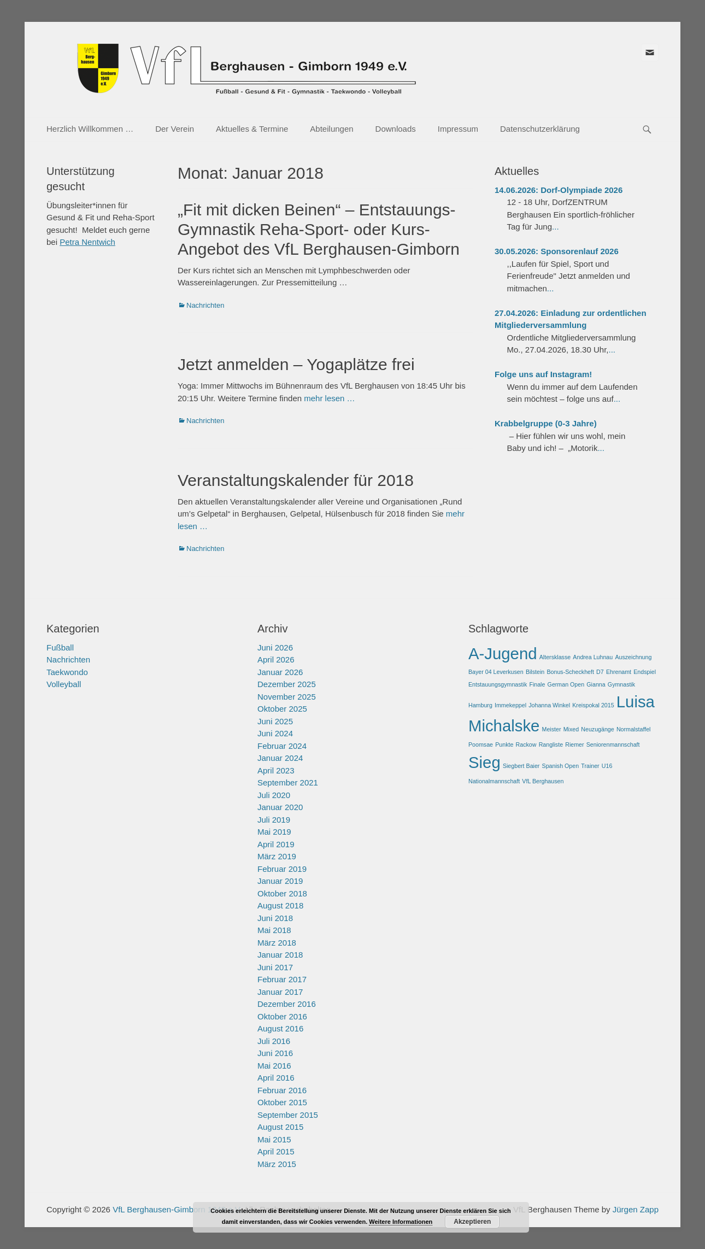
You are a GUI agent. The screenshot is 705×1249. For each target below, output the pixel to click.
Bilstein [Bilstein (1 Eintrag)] (535, 672)
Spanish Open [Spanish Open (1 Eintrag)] (560, 766)
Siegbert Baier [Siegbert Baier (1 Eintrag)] (521, 766)
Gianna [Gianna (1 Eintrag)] (595, 684)
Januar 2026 (280, 672)
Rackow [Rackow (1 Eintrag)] (526, 744)
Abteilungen (331, 128)
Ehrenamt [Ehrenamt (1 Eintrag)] (618, 672)
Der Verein (174, 128)
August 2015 (280, 1126)
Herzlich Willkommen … (89, 128)
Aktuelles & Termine (252, 128)
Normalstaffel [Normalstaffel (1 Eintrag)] (633, 729)
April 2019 (276, 844)
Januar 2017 (280, 991)
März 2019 (276, 856)
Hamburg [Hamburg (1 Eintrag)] (480, 705)
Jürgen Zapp (636, 1209)
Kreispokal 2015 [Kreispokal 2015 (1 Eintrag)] (593, 705)
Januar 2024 (280, 758)
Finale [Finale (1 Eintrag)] (537, 684)
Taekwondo (67, 672)
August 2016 (280, 1028)
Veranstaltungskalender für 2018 (296, 480)
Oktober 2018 (282, 893)
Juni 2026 (275, 647)
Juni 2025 (275, 721)
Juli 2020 (273, 795)
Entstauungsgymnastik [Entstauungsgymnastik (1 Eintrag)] (497, 684)
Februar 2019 (282, 868)
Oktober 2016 (282, 1016)
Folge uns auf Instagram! (543, 374)
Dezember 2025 (286, 684)
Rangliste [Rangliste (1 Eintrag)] (551, 744)
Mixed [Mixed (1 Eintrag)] (571, 729)
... (555, 226)
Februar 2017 (282, 979)
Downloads (395, 128)
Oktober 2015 (282, 1102)
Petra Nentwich (87, 242)
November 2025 (286, 696)
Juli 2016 (273, 1041)
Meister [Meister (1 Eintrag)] (551, 729)
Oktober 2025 (282, 708)
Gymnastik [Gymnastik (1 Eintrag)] (621, 684)
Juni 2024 (275, 733)
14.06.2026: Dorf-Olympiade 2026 (558, 190)
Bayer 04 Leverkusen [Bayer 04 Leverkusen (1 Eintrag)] (496, 672)
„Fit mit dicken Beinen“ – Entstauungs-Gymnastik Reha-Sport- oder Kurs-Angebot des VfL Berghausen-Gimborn (319, 229)
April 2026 (276, 659)
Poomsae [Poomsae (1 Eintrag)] (480, 744)
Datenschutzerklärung (540, 128)
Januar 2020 (280, 807)
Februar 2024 (282, 745)
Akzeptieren (472, 1221)
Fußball (60, 647)
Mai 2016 (274, 1065)
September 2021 (287, 782)
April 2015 (276, 1151)
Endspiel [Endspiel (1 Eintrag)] (644, 672)
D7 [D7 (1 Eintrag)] (600, 672)
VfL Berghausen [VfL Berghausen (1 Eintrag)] (542, 781)
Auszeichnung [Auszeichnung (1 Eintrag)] (633, 657)
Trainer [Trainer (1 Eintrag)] (590, 766)
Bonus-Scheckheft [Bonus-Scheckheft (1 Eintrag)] (570, 672)
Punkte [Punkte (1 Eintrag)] (504, 744)
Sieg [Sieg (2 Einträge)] (484, 762)
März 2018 (276, 942)
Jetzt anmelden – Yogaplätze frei (296, 364)
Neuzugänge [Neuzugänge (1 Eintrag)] (597, 729)
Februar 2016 (282, 1090)
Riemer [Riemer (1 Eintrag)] (574, 744)
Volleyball (63, 684)
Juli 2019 (273, 819)
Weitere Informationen (400, 1221)
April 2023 (276, 770)
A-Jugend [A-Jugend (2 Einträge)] (502, 653)
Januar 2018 (280, 954)
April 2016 (276, 1077)
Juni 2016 (275, 1053)
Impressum (458, 128)
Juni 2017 (275, 967)
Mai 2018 (274, 930)
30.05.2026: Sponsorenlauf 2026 (557, 251)
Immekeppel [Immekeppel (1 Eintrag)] (510, 705)
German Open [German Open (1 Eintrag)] (566, 684)
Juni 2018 (275, 918)
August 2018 (280, 905)
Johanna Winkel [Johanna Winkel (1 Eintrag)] (549, 705)
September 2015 (287, 1114)
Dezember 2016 (286, 1003)
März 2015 (276, 1164)
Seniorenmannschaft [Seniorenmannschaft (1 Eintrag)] (613, 744)
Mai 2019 (274, 831)
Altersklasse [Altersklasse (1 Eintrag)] (555, 657)
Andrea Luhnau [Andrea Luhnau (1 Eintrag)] (593, 657)
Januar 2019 (280, 881)
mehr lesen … (329, 398)
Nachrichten (205, 305)
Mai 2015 (274, 1139)
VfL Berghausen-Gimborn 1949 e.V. (177, 1209)
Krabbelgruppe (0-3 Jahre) (546, 423)
